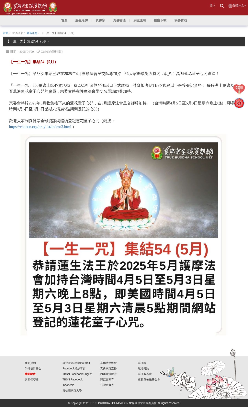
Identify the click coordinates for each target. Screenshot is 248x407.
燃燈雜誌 (143, 368)
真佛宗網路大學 (72, 390)
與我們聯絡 (32, 379)
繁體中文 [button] (237, 5)
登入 (212, 5)
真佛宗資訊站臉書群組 (76, 363)
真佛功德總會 (108, 363)
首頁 (5, 33)
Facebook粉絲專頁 (73, 368)
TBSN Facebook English (77, 374)
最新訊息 (32, 33)
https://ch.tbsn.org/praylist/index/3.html (40, 127)
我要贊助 (30, 363)
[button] (81, 20)
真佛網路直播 (108, 368)
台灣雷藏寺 (107, 385)
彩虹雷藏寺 (107, 379)
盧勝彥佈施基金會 (149, 379)
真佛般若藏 (145, 374)
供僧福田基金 (33, 368)
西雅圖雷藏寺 (108, 374)
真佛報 (142, 363)
